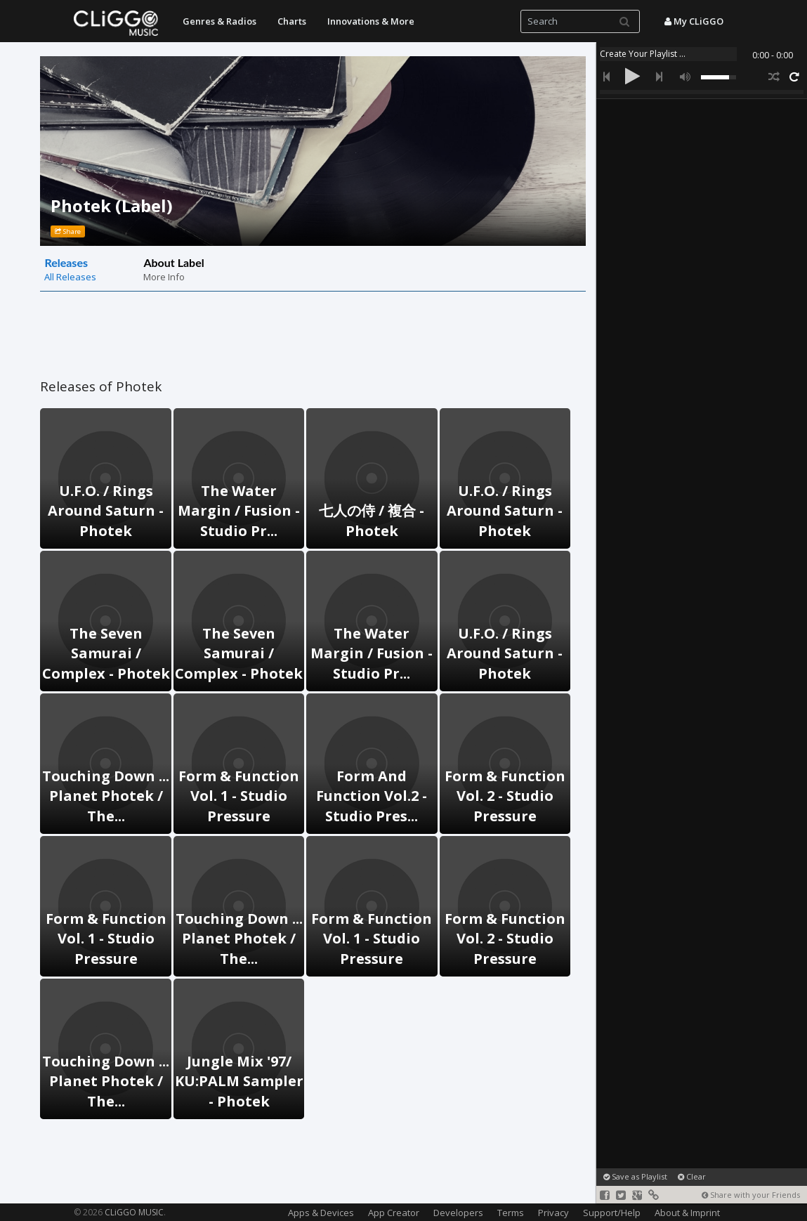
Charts (291, 21)
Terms (510, 1212)
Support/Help (612, 1212)
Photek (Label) (112, 205)
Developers (458, 1212)
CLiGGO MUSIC (134, 1212)
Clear (692, 1176)
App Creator (393, 1212)
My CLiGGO (693, 21)
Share (68, 231)
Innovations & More (370, 21)
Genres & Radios (219, 21)
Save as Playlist (635, 1176)
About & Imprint (687, 1212)
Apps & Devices (321, 1212)
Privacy (553, 1212)
